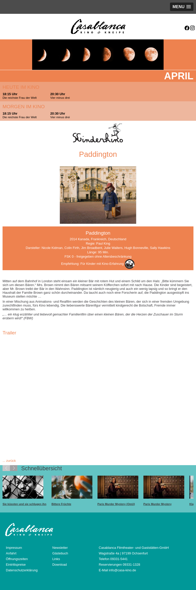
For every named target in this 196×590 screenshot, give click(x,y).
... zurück (9, 461)
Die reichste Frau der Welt (20, 97)
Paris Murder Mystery (157, 504)
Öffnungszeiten (17, 559)
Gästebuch (60, 553)
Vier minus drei (60, 97)
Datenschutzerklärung (22, 570)
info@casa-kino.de (122, 570)
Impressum (14, 548)
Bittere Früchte (61, 504)
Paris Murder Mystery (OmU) (116, 504)
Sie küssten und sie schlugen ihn (24, 504)
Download (59, 564)
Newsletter (60, 548)
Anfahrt (11, 553)
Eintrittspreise (16, 564)
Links (56, 559)
